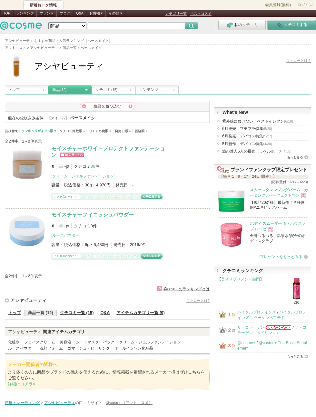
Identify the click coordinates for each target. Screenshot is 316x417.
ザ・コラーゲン (250, 327)
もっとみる (295, 157)
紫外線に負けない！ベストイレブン (257, 121)
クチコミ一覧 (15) (77, 312)
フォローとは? (198, 301)
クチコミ (106, 89)
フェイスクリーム (39, 342)
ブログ (65, 13)
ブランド (47, 13)
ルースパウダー (65, 235)
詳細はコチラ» (21, 384)
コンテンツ (148, 89)
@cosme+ (246, 343)
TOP (6, 13)
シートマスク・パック (95, 342)
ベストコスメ (201, 13)
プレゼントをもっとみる (281, 256)
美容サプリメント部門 (240, 279)
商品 (59, 89)
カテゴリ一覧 (176, 13)
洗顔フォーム (51, 348)
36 (93, 166)
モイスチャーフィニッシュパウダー (92, 214)
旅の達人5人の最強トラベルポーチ (256, 151)
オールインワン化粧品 (133, 348)
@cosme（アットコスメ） (129, 403)
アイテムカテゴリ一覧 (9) (140, 312)
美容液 (65, 342)
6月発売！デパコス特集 (247, 136)
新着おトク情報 (43, 5)
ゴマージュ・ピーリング (88, 348)
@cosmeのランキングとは (186, 289)
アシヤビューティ (28, 300)
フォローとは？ (298, 61)
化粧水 (14, 342)
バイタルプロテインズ (256, 312)
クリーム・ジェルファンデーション (83, 176)
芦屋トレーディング (22, 403)
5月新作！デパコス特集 (247, 144)
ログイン (305, 5)
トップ (14, 89)
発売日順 (123, 131)
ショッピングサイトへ (72, 155)
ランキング (25, 13)
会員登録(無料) (278, 5)
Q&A (80, 13)
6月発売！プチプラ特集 (247, 128)
